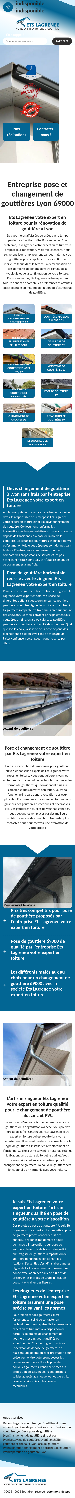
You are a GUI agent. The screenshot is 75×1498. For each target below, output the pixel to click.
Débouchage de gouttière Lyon (23, 1423)
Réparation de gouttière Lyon (27, 1452)
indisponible (30, 3)
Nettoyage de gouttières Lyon (28, 1440)
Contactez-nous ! (46, 131)
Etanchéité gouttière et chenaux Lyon (32, 1442)
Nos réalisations (16, 131)
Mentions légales (58, 1491)
